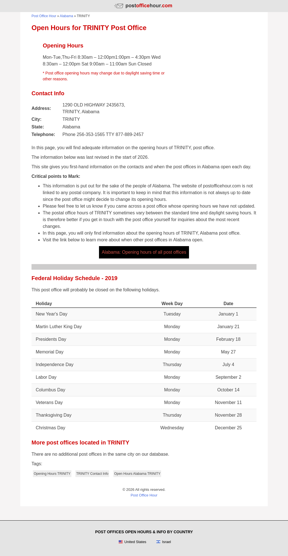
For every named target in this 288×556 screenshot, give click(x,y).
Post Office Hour (44, 16)
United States (132, 542)
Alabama (66, 16)
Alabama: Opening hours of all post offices (144, 252)
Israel (163, 542)
